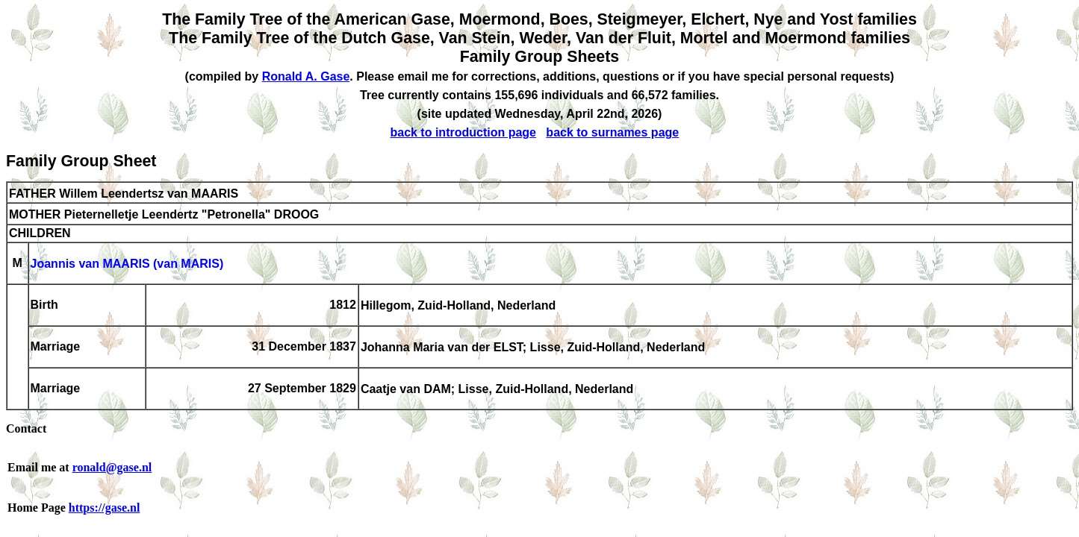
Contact (26, 428)
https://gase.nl (104, 507)
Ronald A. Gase (306, 76)
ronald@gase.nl (112, 467)
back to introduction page (463, 132)
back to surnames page (612, 132)
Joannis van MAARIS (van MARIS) (127, 264)
